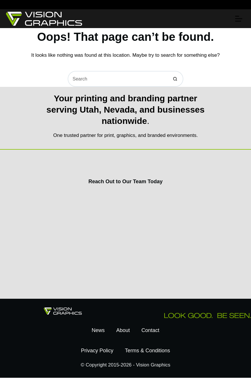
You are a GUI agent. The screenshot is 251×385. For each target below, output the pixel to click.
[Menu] (238, 18)
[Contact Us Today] (124, 240)
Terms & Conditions (147, 350)
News (98, 330)
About (123, 330)
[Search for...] (117, 79)
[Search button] (175, 79)
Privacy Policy (97, 350)
